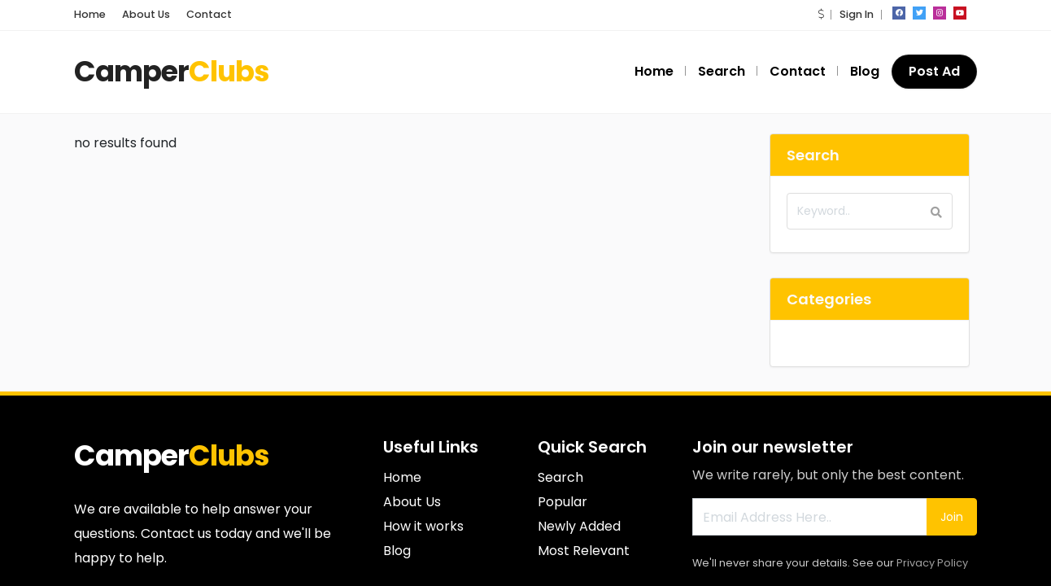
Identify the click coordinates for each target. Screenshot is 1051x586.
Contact (209, 14)
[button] (820, 14)
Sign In (856, 14)
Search (721, 71)
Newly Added (579, 526)
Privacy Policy (932, 563)
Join (951, 517)
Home (90, 14)
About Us (146, 14)
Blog (864, 71)
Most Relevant (584, 550)
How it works (423, 526)
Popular (562, 501)
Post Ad (934, 71)
